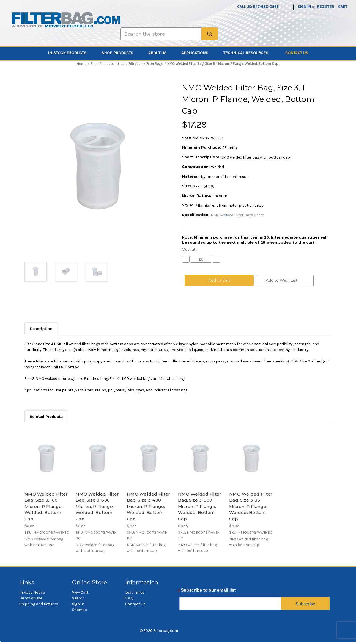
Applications (198, 52)
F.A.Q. (129, 598)
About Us (160, 52)
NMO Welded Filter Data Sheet (237, 215)
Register (325, 6)
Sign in (304, 6)
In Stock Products (70, 52)
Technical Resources (249, 52)
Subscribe (305, 604)
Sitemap (79, 609)
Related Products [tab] (46, 416)
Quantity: (190, 249)
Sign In (78, 604)
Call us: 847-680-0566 (258, 6)
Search (78, 598)
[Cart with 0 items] (342, 6)
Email (185, 592)
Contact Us (296, 52)
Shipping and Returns (38, 604)
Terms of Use (30, 598)
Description (41, 328)
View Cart (80, 592)
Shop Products (120, 52)
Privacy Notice (32, 592)
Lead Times (135, 592)
